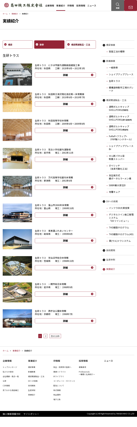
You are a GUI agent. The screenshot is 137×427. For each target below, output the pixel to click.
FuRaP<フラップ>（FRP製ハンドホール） (121, 138)
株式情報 (57, 400)
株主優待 (57, 405)
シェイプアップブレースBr (121, 147)
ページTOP (133, 350)
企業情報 (49, 5)
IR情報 (70, 5)
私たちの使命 (8, 382)
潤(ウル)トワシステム (120, 240)
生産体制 (110, 259)
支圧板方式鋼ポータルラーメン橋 (120, 177)
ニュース (91, 5)
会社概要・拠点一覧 (11, 386)
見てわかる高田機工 (11, 400)
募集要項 (82, 377)
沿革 (4, 391)
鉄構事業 (110, 60)
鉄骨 (41, 44)
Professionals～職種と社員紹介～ (87, 383)
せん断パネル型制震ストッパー (117, 157)
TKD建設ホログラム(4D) (121, 234)
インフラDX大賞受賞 (119, 207)
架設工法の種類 (117, 51)
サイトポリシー (31, 424)
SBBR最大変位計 (117, 185)
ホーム (5, 13)
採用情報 (80, 5)
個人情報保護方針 (12, 424)
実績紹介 (110, 269)
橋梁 (10, 44)
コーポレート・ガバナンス (64, 391)
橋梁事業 (110, 44)
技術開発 (110, 250)
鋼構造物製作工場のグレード (121, 89)
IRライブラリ (58, 386)
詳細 (65, 75)
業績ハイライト (59, 382)
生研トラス (114, 80)
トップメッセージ (10, 377)
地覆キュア (114, 191)
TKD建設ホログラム (119, 227)
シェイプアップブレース (121, 74)
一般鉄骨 (113, 67)
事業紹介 (60, 5)
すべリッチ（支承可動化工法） (119, 167)
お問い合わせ (130, 8)
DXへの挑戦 (112, 201)
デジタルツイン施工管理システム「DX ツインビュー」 (121, 217)
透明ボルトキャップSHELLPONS (119, 108)
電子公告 (57, 409)
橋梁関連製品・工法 (116, 100)
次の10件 (55, 336)
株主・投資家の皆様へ (62, 377)
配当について (58, 395)
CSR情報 (6, 395)
